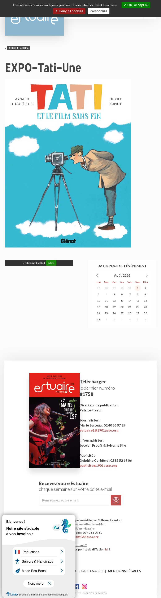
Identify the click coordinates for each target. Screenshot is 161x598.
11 (106, 300)
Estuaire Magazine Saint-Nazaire (34, 18)
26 (114, 313)
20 (122, 306)
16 (145, 300)
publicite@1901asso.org (98, 465)
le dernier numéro (97, 388)
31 (129, 288)
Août (118, 275)
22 (137, 306)
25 (106, 313)
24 (98, 313)
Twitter (84, 586)
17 (98, 306)
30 (122, 288)
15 (137, 300)
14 (129, 300)
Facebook (76, 586)
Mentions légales (124, 571)
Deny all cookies (69, 11)
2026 (126, 275)
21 (129, 306)
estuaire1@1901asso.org (99, 430)
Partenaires (92, 571)
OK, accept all (136, 5)
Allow (51, 262)
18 (106, 306)
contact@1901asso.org (82, 537)
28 (106, 288)
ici (106, 549)
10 (98, 300)
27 (98, 288)
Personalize (98, 11)
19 (114, 306)
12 (114, 300)
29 (114, 288)
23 (145, 306)
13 (122, 300)
